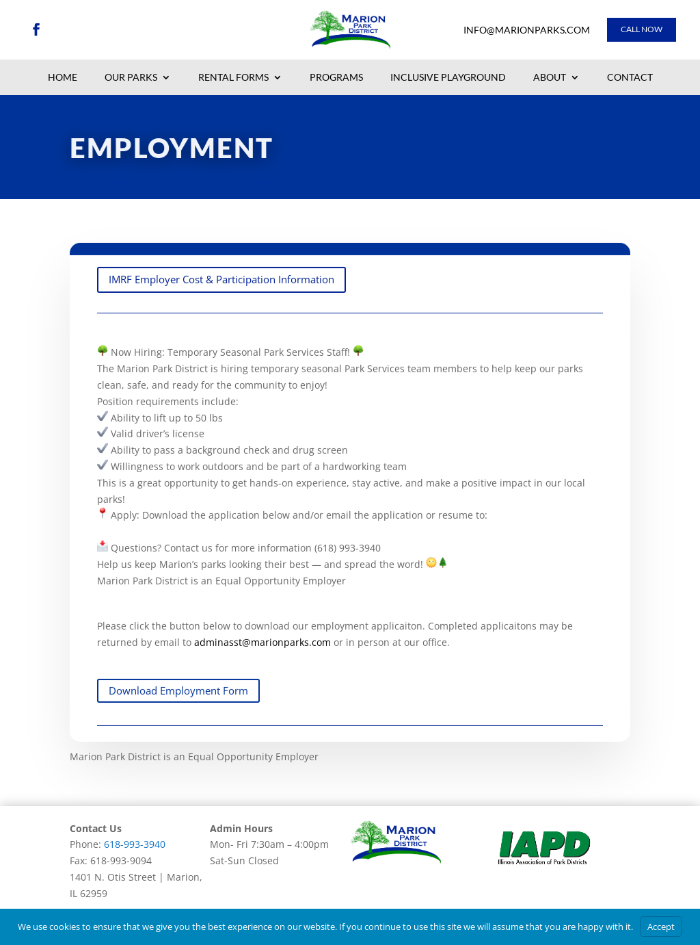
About (549, 78)
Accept (661, 926)
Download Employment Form (178, 705)
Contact (630, 78)
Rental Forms (233, 78)
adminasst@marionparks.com (168, 546)
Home (62, 78)
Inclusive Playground (448, 78)
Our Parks (131, 78)
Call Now (641, 29)
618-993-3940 (134, 844)
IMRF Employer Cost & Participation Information (221, 294)
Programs (336, 78)
